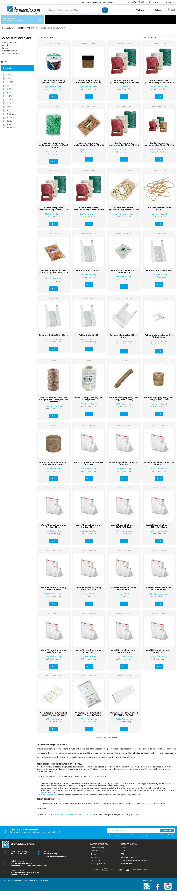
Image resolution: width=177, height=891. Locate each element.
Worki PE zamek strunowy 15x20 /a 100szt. (123, 588)
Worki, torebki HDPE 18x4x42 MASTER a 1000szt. (124, 713)
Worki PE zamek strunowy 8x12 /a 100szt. (88, 526)
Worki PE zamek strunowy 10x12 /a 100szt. (123, 526)
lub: (55, 856)
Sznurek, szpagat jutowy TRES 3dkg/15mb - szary (124, 398)
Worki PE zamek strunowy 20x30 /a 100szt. (123, 651)
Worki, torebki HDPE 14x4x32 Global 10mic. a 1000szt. (54, 713)
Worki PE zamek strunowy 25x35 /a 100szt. (159, 651)
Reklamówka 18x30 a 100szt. (89, 270)
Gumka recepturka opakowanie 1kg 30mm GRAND (159, 81)
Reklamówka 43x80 (88, 335)
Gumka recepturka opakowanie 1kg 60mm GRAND (89, 208)
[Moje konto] (157, 10)
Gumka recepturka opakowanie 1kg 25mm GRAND (124, 81)
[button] (53, 96)
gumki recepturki (48, 794)
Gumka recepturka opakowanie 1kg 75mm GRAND (124, 208)
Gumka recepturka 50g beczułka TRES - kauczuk (88, 81)
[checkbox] (4, 75)
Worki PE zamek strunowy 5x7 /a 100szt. (124, 463)
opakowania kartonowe (63, 814)
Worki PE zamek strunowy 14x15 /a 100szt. (88, 588)
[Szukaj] (105, 10)
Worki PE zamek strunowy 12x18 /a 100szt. (53, 588)
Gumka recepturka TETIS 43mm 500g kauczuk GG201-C (53, 272)
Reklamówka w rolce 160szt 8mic (123, 336)
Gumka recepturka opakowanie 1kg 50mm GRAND (159, 144)
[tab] (17, 68)
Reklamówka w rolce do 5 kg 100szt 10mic (159, 336)
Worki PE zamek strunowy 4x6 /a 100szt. (89, 463)
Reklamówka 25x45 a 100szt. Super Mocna (123, 271)
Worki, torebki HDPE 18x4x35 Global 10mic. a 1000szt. (89, 713)
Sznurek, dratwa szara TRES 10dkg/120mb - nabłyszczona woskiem (53, 399)
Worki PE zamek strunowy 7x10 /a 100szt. (53, 526)
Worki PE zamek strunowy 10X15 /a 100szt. (159, 526)
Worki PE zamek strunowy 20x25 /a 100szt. (88, 651)
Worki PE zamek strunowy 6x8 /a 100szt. (159, 463)
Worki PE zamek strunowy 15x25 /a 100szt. (159, 588)
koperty (90, 814)
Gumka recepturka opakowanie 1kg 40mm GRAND (89, 144)
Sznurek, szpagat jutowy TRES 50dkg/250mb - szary (53, 463)
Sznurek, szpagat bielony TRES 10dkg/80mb (89, 398)
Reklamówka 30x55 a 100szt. (158, 270)
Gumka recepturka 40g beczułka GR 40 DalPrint (53, 81)
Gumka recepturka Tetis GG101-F (159, 208)
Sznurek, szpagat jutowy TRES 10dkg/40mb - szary (159, 398)
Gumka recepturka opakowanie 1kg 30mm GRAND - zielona (53, 145)
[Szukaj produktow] (77, 10)
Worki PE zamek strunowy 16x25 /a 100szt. (53, 651)
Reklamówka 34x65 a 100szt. (53, 335)
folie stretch (80, 814)
